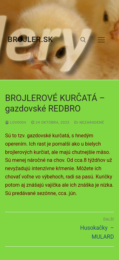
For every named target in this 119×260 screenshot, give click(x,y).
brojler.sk (30, 39)
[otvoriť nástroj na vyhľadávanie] (83, 40)
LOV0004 (15, 122)
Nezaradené (89, 122)
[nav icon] (101, 40)
